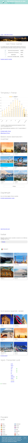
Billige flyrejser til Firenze (5, 133)
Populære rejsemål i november (6, 59)
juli (11, 373)
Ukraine (3, 427)
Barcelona (3, 353)
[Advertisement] (14, 19)
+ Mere (14, 186)
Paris (2, 325)
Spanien (3, 429)
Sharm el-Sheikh (4, 167)
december (12, 381)
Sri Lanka (17, 434)
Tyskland (3, 425)
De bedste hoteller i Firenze (6, 131)
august (12, 375)
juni (11, 371)
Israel (17, 429)
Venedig (17, 264)
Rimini (16, 278)
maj (11, 370)
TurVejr (2, 34)
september (12, 376)
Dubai (2, 153)
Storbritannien (17, 326)
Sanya (16, 167)
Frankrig (2, 326)
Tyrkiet (2, 340)
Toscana (3, 241)
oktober (12, 378)
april (11, 368)
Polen (17, 432)
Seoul (16, 353)
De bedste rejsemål (4, 355)
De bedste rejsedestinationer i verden (7, 198)
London (17, 325)
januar (12, 363)
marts (12, 367)
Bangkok (16, 153)
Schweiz (3, 431)
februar (12, 365)
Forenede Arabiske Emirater (19, 340)
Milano (2, 278)
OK (25, 437)
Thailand (17, 425)
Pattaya (16, 181)
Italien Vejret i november (8, 34)
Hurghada (3, 181)
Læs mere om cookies (12, 441)
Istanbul (3, 339)
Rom (2, 264)
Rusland (17, 427)
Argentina (17, 431)
